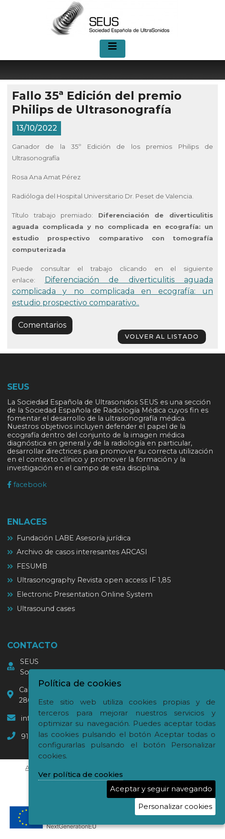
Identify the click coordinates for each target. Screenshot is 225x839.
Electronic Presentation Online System (85, 594)
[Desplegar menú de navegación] (112, 49)
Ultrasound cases (46, 608)
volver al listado (162, 336)
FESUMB (32, 566)
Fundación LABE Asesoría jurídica (74, 538)
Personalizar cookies (175, 806)
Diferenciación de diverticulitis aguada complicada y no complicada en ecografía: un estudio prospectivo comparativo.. (112, 291)
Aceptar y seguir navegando (161, 788)
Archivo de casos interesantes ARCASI (82, 552)
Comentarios (42, 325)
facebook (27, 484)
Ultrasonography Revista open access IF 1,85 (94, 580)
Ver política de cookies (80, 774)
